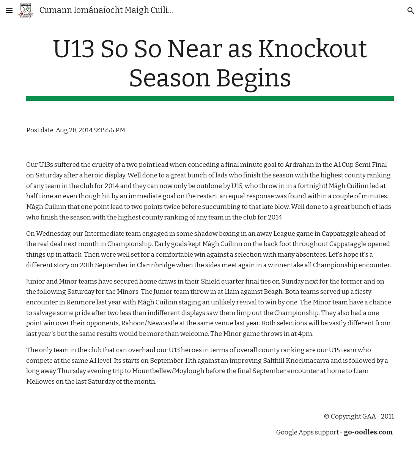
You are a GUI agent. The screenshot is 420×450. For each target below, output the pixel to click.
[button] (9, 10)
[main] (210, 68)
